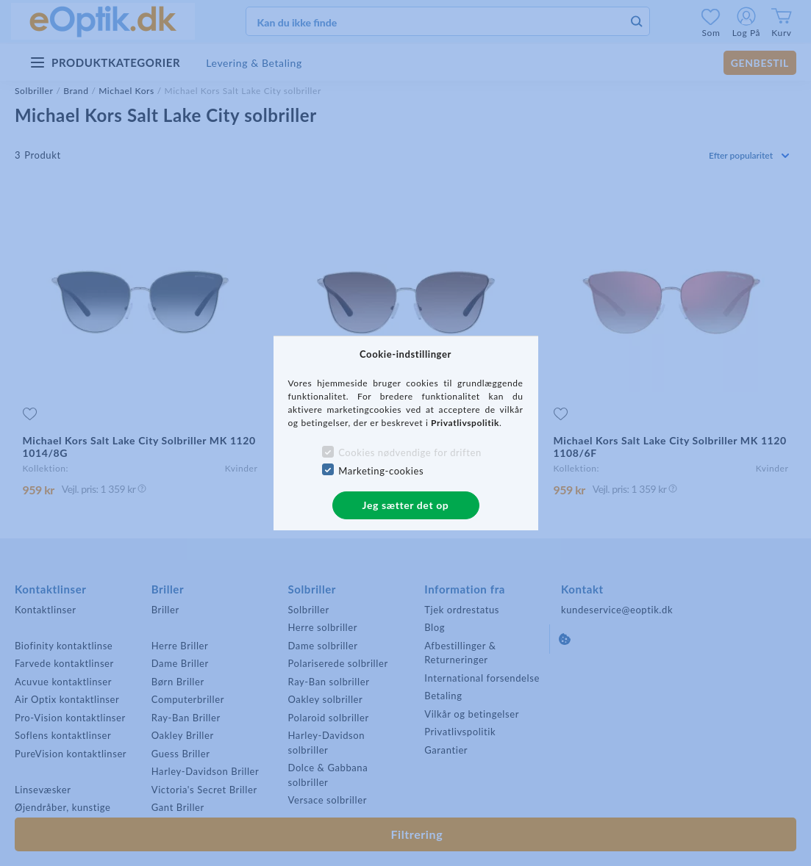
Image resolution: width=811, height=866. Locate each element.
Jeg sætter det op (405, 505)
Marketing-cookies (381, 471)
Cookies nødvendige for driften (410, 452)
